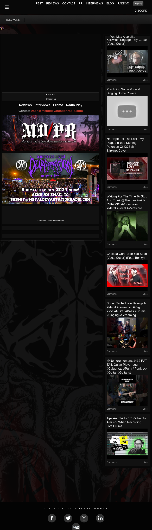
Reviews (26, 105)
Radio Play (74, 105)
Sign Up (138, 3)
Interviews (43, 105)
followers (12, 19)
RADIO (121, 3)
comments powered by (51, 220)
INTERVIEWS (94, 3)
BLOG (110, 3)
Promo (58, 105)
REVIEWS (52, 3)
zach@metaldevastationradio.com (57, 111)
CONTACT (68, 3)
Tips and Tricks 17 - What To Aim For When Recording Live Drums (126, 422)
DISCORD (141, 10)
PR (81, 3)
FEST (39, 3)
